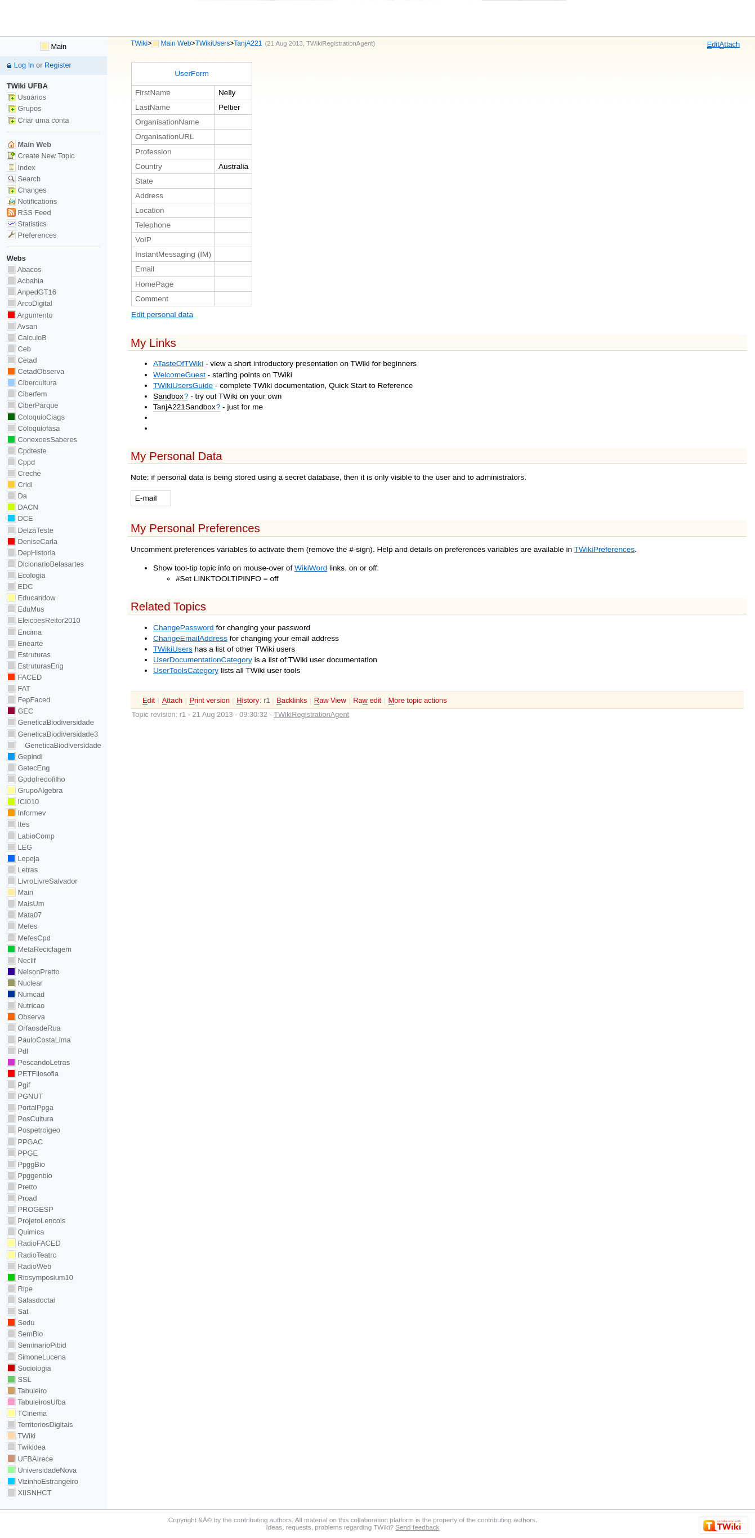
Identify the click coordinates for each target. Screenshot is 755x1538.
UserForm (192, 73)
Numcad (25, 994)
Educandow (31, 598)
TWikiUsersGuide (183, 385)
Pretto (22, 1187)
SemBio (25, 1334)
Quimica (25, 1232)
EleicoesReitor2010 (44, 620)
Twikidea (26, 1447)
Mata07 (24, 915)
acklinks (291, 700)
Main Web (176, 43)
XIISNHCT (29, 1492)
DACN (22, 507)
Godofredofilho (36, 779)
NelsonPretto (33, 972)
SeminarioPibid (36, 1345)
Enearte (25, 643)
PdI (18, 1051)
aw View (330, 700)
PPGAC (25, 1142)
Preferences (32, 235)
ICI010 (23, 801)
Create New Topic (41, 155)
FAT (18, 688)
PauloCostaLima (39, 1040)
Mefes (22, 926)
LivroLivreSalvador (42, 881)
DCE (20, 518)
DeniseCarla (32, 541)
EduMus (25, 609)
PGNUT (25, 1096)
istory (247, 700)
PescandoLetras (38, 1062)
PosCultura (30, 1119)
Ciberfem (27, 394)
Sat (18, 1311)
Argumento (30, 315)
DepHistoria (31, 553)
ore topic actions (417, 700)
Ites (18, 824)
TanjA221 (248, 43)
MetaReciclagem (39, 949)
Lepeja (23, 858)
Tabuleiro (27, 1391)
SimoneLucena (36, 1357)
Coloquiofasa (33, 428)
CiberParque (33, 405)
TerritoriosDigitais (40, 1424)
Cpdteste (27, 451)
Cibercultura (32, 382)
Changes (27, 190)
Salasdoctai (31, 1300)
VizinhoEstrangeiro (42, 1481)
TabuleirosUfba (36, 1402)
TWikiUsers (212, 43)
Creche (24, 473)
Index (21, 167)
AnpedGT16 (31, 292)
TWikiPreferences (604, 549)
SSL (19, 1379)
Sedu (21, 1322)
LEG (19, 847)
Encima (24, 632)
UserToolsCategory (185, 670)
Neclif (21, 960)
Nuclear (25, 983)
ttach (730, 44)
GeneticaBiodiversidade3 (52, 734)
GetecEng (28, 768)
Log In (24, 65)
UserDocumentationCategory (202, 660)
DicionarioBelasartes (45, 564)
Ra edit (367, 700)
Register (58, 65)
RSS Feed (29, 212)
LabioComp (31, 836)
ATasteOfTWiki (178, 363)
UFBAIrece (30, 1459)
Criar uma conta (38, 120)
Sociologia (29, 1368)
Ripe (20, 1289)
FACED (24, 677)
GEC (20, 711)
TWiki (139, 43)
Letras (22, 870)
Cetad (22, 360)
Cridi (20, 484)
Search (24, 179)
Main (53, 46)
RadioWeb (29, 1266)
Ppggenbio (29, 1175)
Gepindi (25, 756)
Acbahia (25, 281)
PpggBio (26, 1164)
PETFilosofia (33, 1073)
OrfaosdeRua (34, 1028)
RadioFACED (34, 1243)
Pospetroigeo (33, 1130)
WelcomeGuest (179, 375)
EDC (20, 586)
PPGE (22, 1153)
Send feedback (417, 1527)
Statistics (27, 224)
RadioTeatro (32, 1255)
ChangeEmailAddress (190, 638)
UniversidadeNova (42, 1470)
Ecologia (26, 575)
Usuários (26, 97)
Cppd (21, 462)
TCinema (27, 1413)
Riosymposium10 (40, 1277)
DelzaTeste (30, 530)
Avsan (22, 326)
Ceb (19, 349)
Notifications (32, 201)
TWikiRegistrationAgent (339, 43)
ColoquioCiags (36, 417)
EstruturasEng (35, 666)
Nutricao (25, 1005)
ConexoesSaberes (42, 439)
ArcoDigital (29, 303)
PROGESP (30, 1209)
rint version (209, 700)
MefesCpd (29, 938)
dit (713, 44)
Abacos (24, 269)
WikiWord (310, 568)
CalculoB (27, 337)
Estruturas (29, 654)
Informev (26, 813)
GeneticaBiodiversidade (50, 722)
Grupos (24, 108)
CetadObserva (35, 371)
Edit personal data (162, 314)
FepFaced (28, 700)
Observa (26, 1017)
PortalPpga (30, 1107)
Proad (22, 1198)
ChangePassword (183, 627)
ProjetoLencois (36, 1220)
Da (17, 496)
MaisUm (25, 903)
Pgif (18, 1085)
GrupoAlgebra (34, 790)
